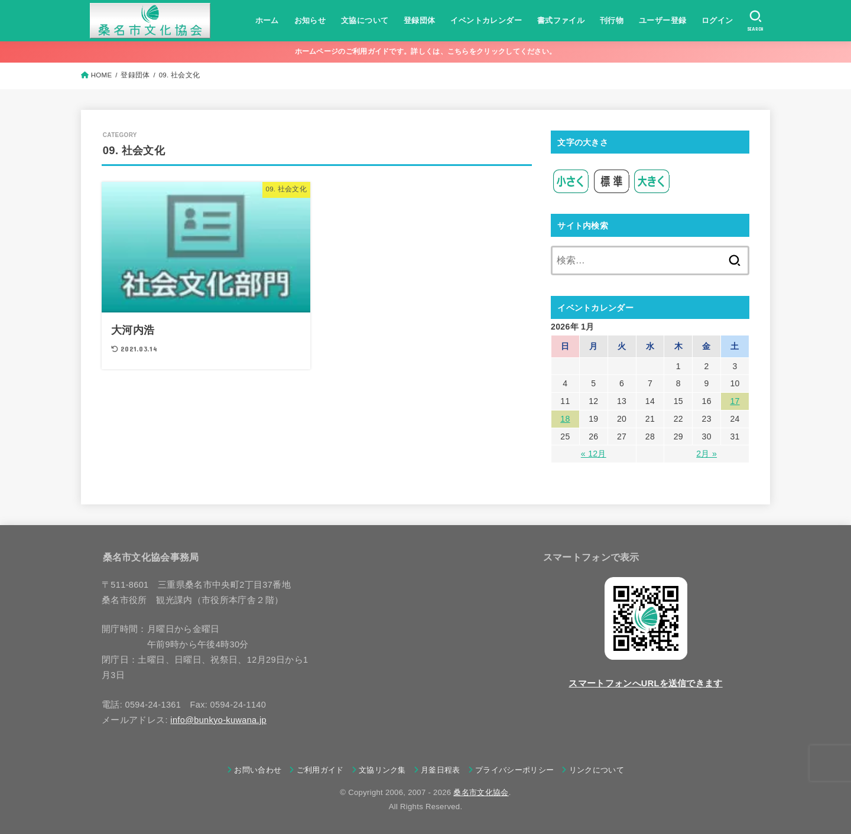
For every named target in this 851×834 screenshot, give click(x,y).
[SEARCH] (755, 20)
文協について (364, 20)
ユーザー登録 (662, 20)
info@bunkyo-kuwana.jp (218, 720)
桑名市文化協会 (480, 792)
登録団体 (420, 20)
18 (565, 418)
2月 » (706, 453)
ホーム (267, 20)
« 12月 (593, 453)
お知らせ (310, 20)
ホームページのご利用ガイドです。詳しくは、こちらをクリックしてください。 (426, 51)
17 (734, 401)
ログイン (717, 20)
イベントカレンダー (486, 20)
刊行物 (611, 20)
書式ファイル (560, 20)
